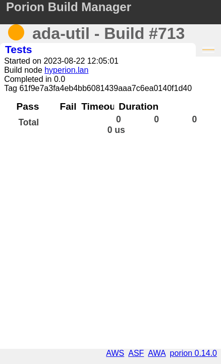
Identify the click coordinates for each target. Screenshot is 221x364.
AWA (156, 353)
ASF (136, 353)
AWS (115, 353)
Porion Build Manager (68, 7)
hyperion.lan (66, 70)
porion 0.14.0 (193, 353)
